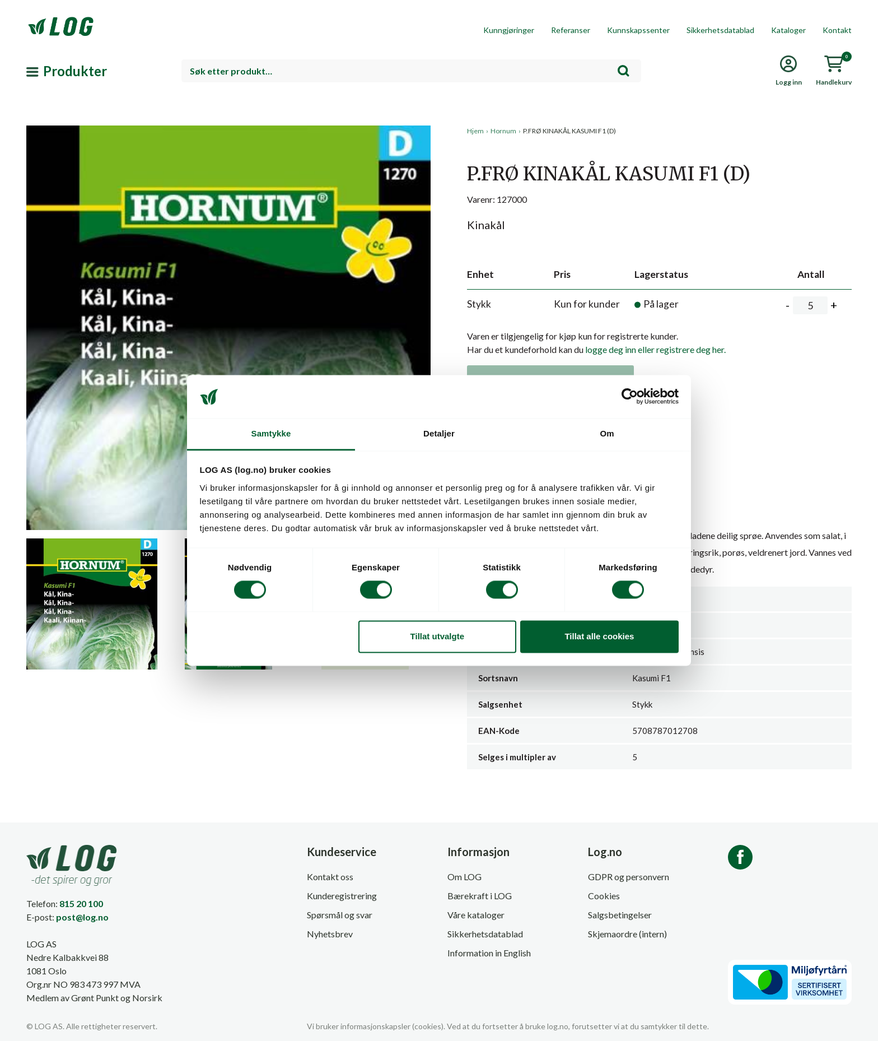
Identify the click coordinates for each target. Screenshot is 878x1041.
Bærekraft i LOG (479, 895)
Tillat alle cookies (599, 636)
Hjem (475, 131)
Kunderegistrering (342, 895)
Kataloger (788, 30)
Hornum (503, 131)
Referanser (570, 30)
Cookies (604, 895)
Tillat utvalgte (437, 636)
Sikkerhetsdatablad (720, 30)
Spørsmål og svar (339, 914)
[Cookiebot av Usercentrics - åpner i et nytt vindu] (630, 396)
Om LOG (464, 876)
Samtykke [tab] (271, 433)
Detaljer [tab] (439, 433)
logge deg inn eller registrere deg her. (655, 349)
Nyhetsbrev (330, 933)
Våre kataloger (476, 914)
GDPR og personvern (628, 876)
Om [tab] (607, 433)
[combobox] (411, 70)
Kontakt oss (330, 876)
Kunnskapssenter (638, 30)
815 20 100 (81, 903)
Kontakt (837, 30)
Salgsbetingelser (620, 914)
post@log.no (82, 917)
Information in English (489, 952)
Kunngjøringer (508, 30)
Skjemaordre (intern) (627, 933)
